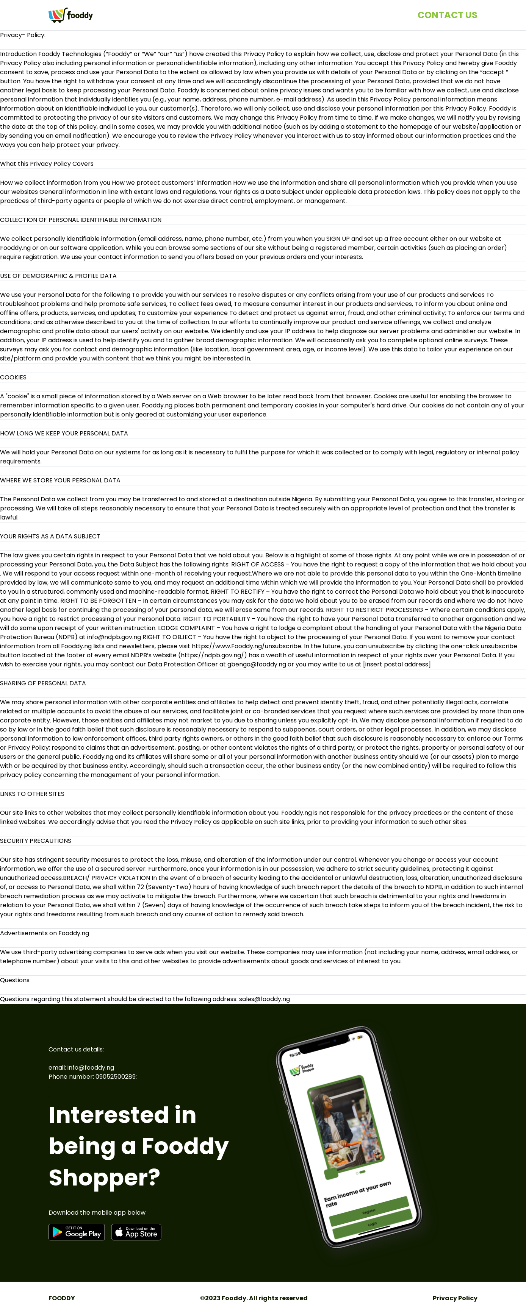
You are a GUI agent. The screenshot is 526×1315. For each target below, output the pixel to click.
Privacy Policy (455, 1298)
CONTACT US (447, 15)
